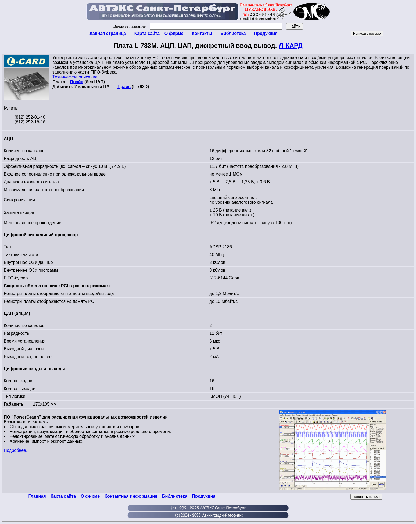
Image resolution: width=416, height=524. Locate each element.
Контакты (202, 33)
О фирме (174, 33)
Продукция (265, 33)
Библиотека (233, 33)
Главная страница (106, 33)
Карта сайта (147, 33)
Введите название (197, 26)
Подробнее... (17, 450)
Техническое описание (75, 77)
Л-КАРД (290, 45)
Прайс (76, 81)
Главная (37, 496)
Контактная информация (131, 496)
